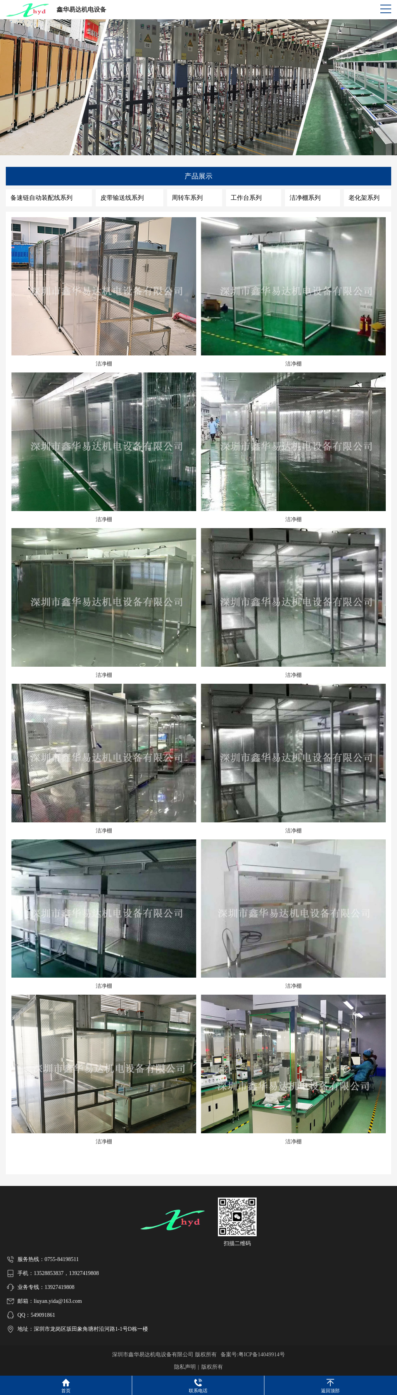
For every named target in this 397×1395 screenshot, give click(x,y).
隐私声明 (185, 1367)
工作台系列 (246, 197)
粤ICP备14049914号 (261, 1354)
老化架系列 (364, 197)
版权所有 (212, 1367)
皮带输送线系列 (122, 197)
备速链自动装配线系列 (41, 197)
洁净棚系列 (305, 197)
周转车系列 (187, 197)
